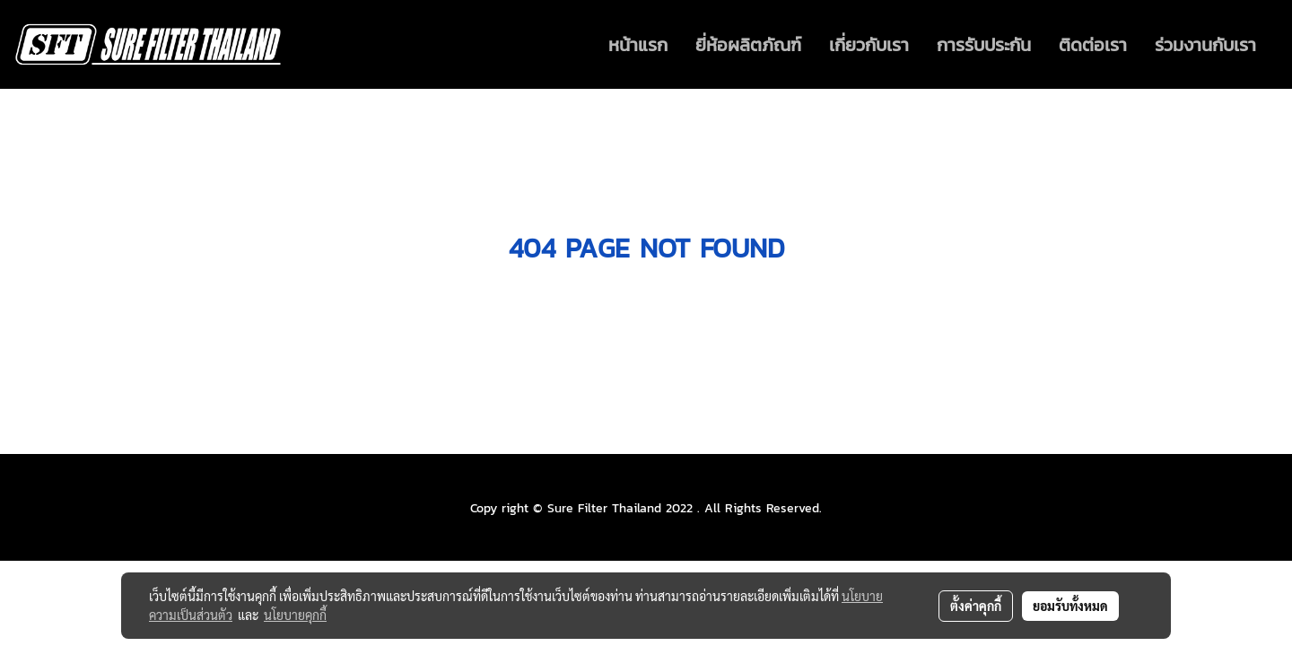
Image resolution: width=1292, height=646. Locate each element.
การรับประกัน (984, 44)
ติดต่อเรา (1093, 44)
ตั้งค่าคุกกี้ (975, 606)
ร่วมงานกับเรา (1205, 44)
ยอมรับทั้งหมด (1070, 606)
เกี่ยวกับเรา (869, 44)
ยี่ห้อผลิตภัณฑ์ (748, 44)
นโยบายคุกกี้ (295, 615)
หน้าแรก (638, 44)
